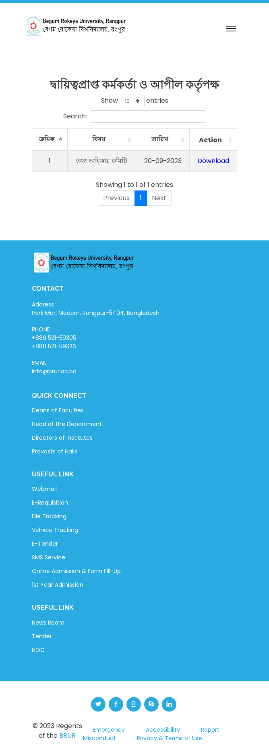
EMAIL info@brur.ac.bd (54, 367)
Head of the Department (67, 424)
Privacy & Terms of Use (169, 738)
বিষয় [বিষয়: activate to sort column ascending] (98, 139)
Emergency (109, 730)
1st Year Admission (57, 585)
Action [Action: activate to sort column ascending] (210, 140)
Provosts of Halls (54, 451)
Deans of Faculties (58, 410)
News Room (48, 622)
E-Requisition (50, 502)
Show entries (134, 101)
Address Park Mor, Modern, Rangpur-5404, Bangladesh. (96, 308)
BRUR (67, 735)
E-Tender (45, 543)
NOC (38, 650)
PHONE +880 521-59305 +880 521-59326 (54, 337)
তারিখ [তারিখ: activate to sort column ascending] (159, 139)
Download (213, 161)
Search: (134, 116)
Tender (42, 636)
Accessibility (163, 730)
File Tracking (49, 516)
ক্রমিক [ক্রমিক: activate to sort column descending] (46, 139)
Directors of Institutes (62, 438)
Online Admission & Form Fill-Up (76, 571)
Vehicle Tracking (55, 530)
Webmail (44, 489)
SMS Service (48, 557)
